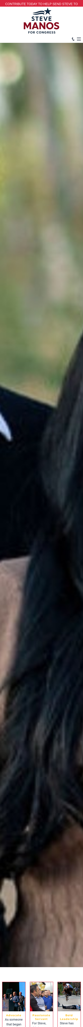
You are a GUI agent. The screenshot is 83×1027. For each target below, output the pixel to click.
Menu (79, 37)
